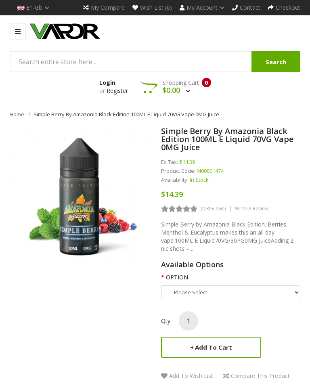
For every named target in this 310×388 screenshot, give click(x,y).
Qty (165, 321)
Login (107, 82)
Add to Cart (213, 347)
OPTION (177, 277)
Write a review (251, 208)
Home (17, 114)
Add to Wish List (191, 376)
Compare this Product (260, 376)
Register (117, 90)
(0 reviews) (213, 208)
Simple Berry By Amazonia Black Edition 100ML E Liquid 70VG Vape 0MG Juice (126, 114)
